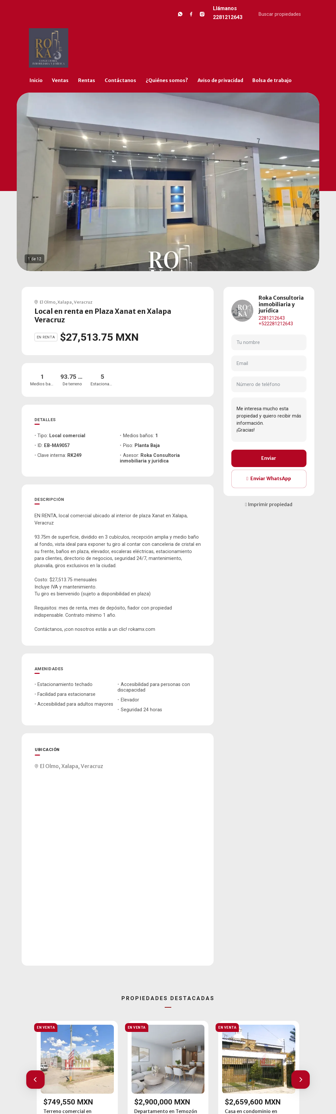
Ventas (60, 80)
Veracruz (83, 302)
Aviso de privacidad (220, 80)
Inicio (36, 80)
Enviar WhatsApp (268, 479)
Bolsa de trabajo (272, 80)
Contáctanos (120, 80)
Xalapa (64, 302)
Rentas (86, 80)
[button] (35, 1079)
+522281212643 (276, 324)
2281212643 (272, 318)
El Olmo (47, 302)
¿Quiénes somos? (167, 80)
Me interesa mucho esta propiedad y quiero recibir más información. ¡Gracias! (268, 419)
